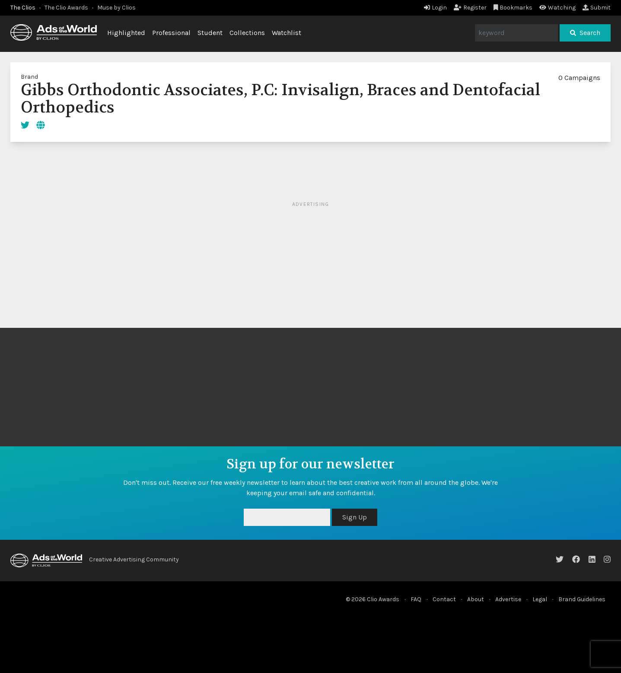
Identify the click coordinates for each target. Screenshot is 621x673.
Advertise (508, 599)
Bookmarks (513, 7)
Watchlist (286, 33)
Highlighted (126, 33)
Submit (597, 7)
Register (470, 7)
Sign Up (354, 517)
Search (585, 33)
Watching (557, 7)
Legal (539, 599)
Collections (247, 33)
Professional (171, 33)
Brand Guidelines (581, 599)
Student (210, 33)
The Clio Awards (66, 7)
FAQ (416, 599)
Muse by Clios (116, 7)
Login (435, 7)
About (475, 599)
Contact (444, 599)
